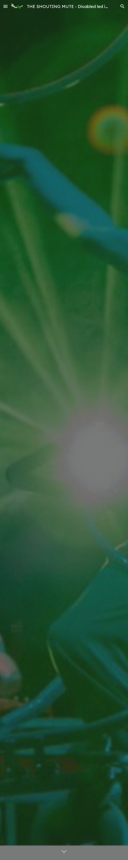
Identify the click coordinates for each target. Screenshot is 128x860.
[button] (5, 6)
